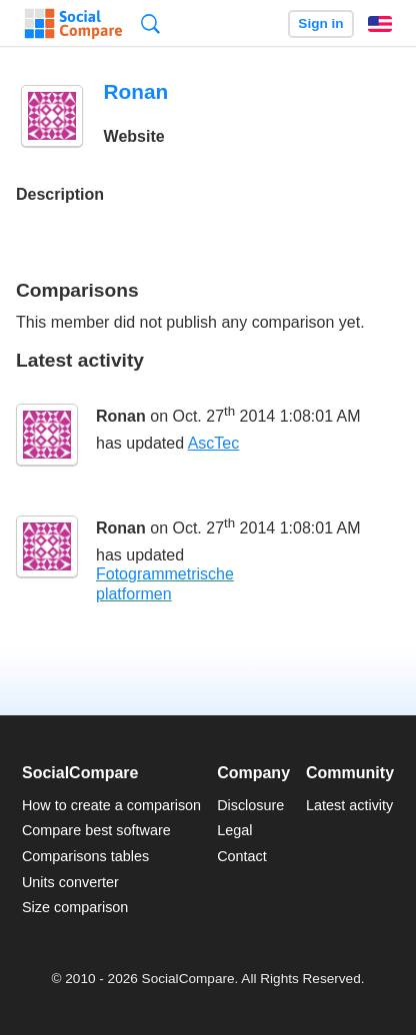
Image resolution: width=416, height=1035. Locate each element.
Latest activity (349, 805)
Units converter (70, 882)
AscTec (214, 443)
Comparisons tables (85, 856)
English (380, 24)
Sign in (320, 23)
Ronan (121, 416)
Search (150, 23)
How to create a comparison (111, 805)
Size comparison (75, 907)
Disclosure (250, 805)
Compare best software (96, 830)
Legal (234, 830)
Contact (242, 856)
